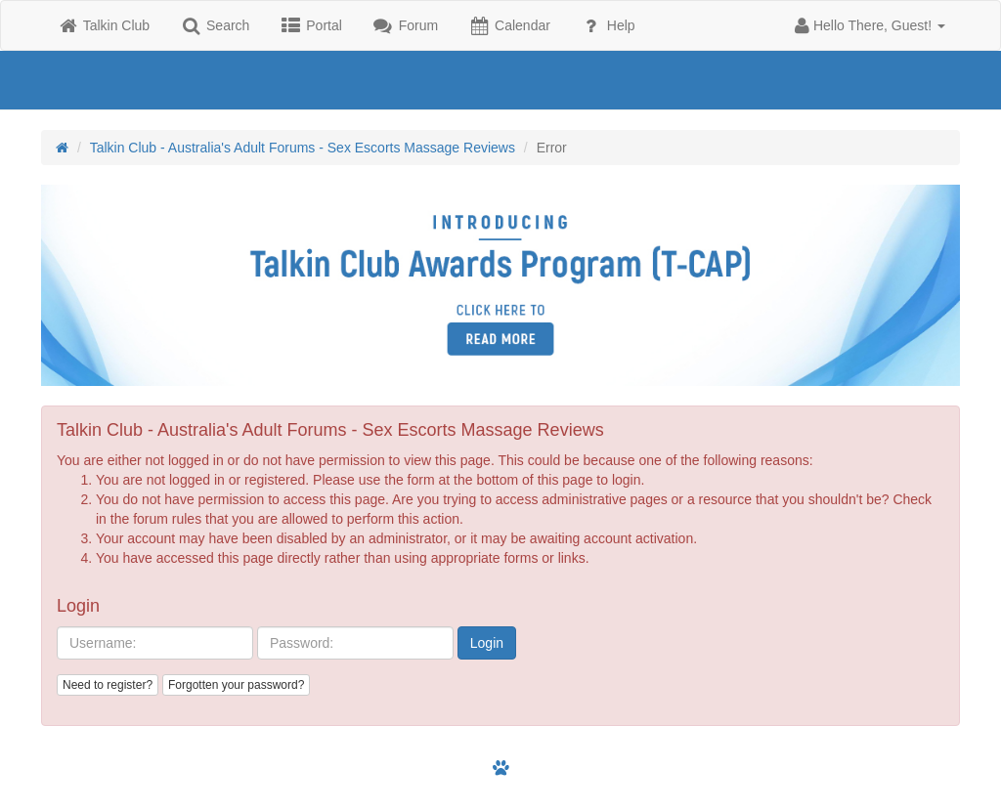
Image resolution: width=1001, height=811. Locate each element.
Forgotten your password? (236, 685)
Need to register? (107, 685)
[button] (870, 25)
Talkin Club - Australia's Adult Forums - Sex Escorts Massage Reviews (302, 147)
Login (486, 643)
